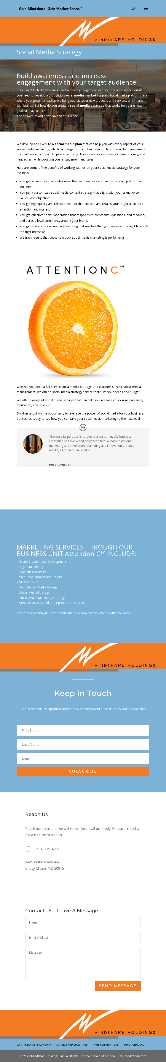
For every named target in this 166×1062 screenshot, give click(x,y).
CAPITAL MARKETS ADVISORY (34, 1044)
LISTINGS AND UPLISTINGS (72, 1044)
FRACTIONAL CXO (134, 1044)
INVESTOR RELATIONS (106, 1044)
